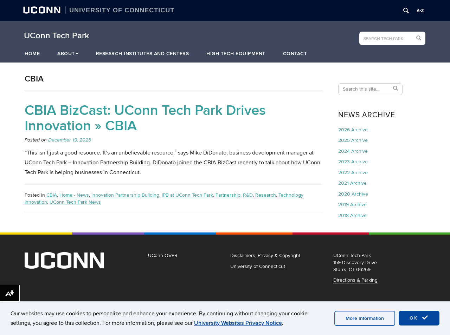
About (67, 54)
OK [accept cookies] (419, 318)
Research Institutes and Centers (142, 54)
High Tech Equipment (235, 54)
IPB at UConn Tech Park (187, 195)
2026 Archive (353, 130)
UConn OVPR (163, 255)
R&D (248, 195)
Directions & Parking (355, 280)
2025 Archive (353, 140)
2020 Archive (353, 194)
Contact (295, 54)
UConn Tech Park (56, 36)
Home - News (74, 195)
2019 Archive (352, 205)
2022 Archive (353, 173)
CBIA (51, 195)
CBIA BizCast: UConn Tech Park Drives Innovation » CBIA (145, 118)
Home (32, 54)
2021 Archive (352, 183)
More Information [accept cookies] (365, 318)
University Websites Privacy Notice (238, 323)
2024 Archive (353, 151)
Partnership (228, 195)
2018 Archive (352, 215)
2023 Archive (353, 162)
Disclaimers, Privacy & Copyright (265, 255)
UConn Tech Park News (75, 202)
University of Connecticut (257, 266)
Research (265, 195)
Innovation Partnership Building (125, 195)
